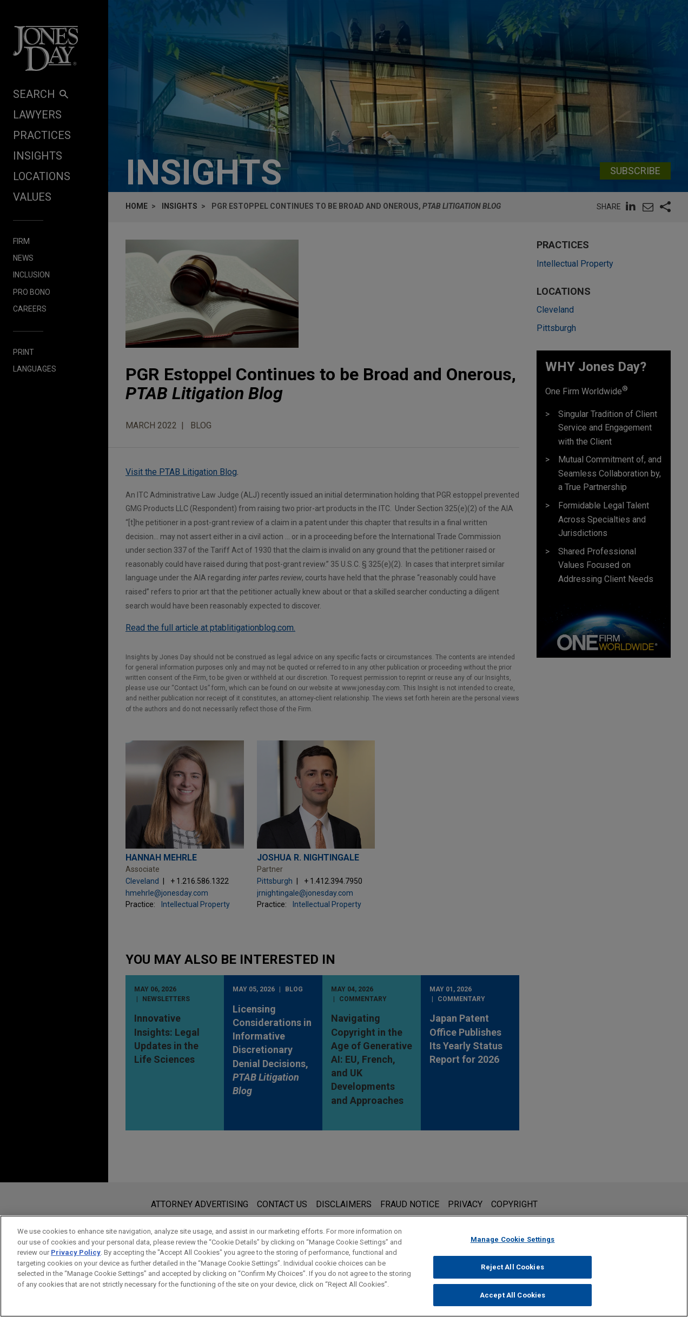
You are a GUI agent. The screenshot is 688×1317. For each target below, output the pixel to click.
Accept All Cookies (512, 1303)
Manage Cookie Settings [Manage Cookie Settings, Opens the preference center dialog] (513, 1247)
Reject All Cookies (512, 1274)
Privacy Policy (76, 1260)
